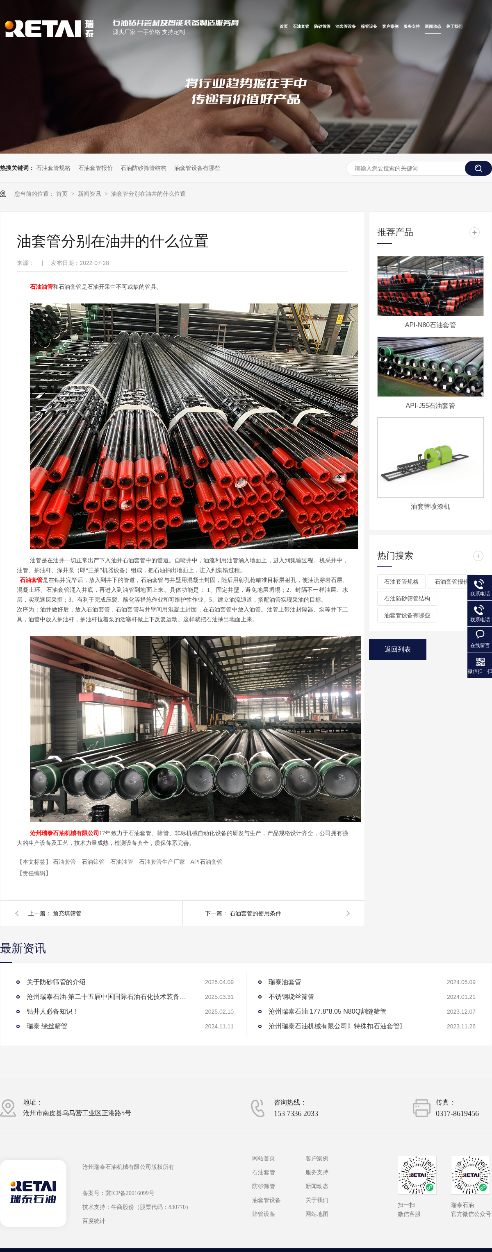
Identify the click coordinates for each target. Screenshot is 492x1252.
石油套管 (301, 27)
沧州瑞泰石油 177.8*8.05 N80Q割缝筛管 (328, 1011)
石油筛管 (94, 861)
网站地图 (316, 1214)
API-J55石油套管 (431, 405)
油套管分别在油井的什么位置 (148, 193)
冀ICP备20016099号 (130, 1193)
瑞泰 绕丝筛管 (47, 1026)
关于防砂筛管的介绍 (56, 981)
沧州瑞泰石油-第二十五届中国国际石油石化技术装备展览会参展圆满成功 (109, 996)
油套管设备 (345, 27)
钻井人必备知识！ (53, 1011)
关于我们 (454, 27)
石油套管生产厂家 (163, 861)
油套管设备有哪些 (197, 168)
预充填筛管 (67, 913)
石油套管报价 (95, 168)
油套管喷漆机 (430, 506)
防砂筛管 (322, 27)
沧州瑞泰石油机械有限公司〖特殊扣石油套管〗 (337, 1026)
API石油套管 (206, 861)
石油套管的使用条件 (255, 913)
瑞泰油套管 (285, 981)
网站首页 (263, 1158)
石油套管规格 (53, 168)
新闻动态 (433, 27)
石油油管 (122, 861)
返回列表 (398, 649)
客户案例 (390, 27)
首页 (284, 27)
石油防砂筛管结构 (143, 168)
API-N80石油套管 (430, 324)
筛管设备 (369, 27)
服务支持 (411, 27)
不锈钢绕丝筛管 (291, 996)
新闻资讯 (90, 193)
